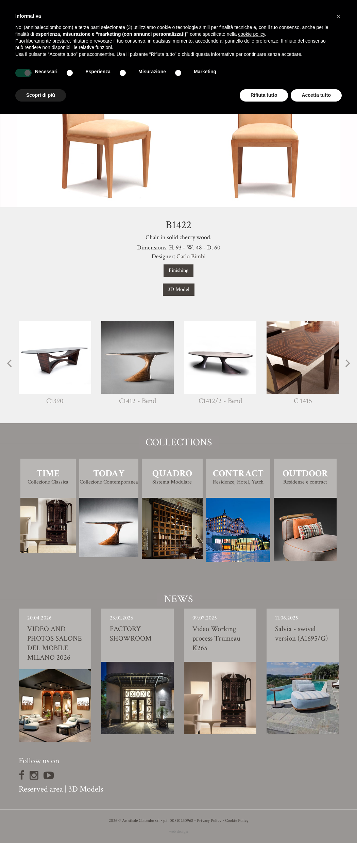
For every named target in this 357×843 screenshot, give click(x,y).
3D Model (178, 289)
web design (178, 831)
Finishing (178, 270)
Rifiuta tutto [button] (264, 95)
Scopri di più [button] (40, 95)
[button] (338, 16)
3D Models (85, 789)
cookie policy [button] (251, 34)
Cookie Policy (237, 821)
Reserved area (41, 789)
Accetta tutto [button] (316, 95)
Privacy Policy (209, 821)
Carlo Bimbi (191, 256)
